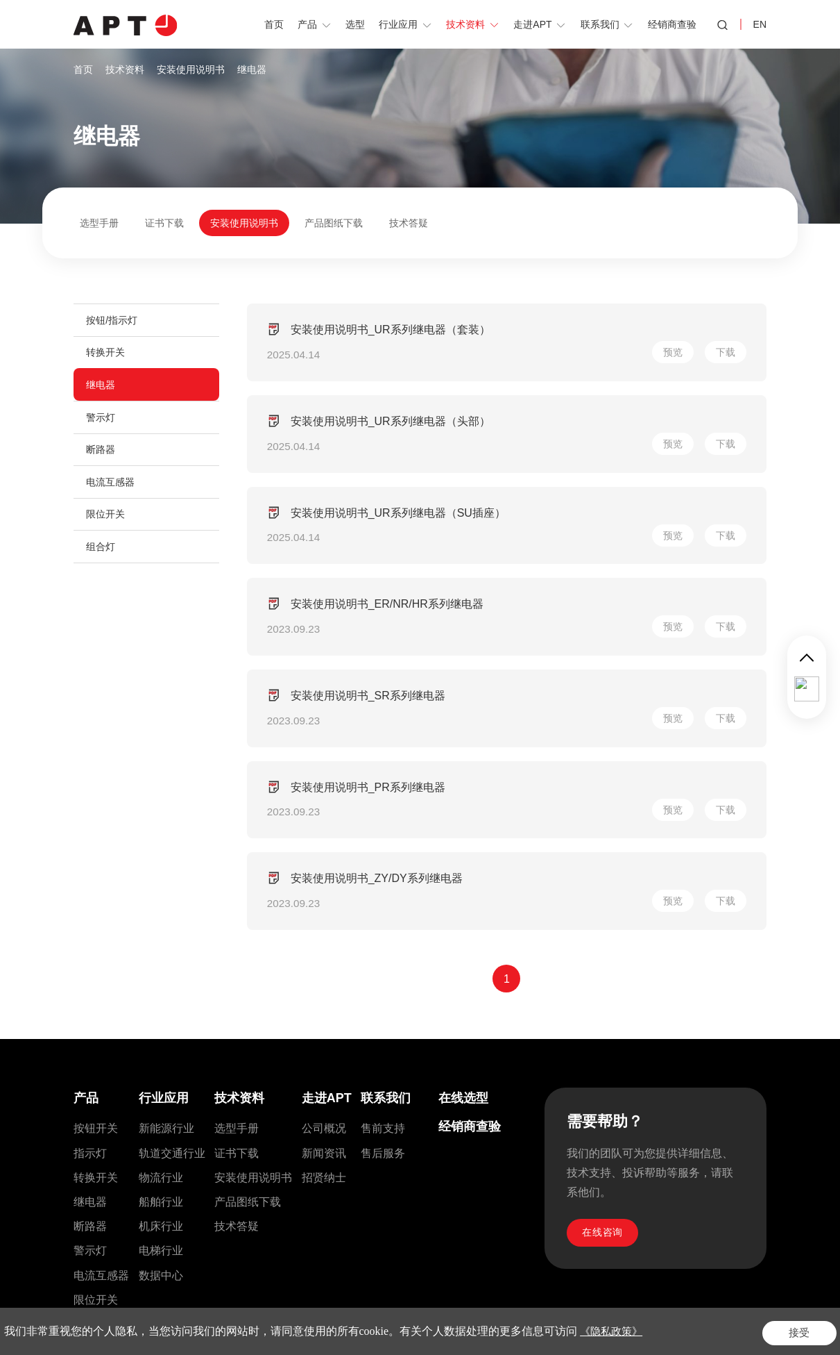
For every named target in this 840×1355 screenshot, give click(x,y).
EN (759, 24)
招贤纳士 (324, 1004)
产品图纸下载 (334, 222)
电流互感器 (111, 493)
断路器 (102, 458)
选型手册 (99, 222)
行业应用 (164, 925)
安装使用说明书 (191, 69)
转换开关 (106, 355)
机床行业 (161, 1053)
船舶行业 (161, 1029)
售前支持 (383, 955)
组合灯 (102, 561)
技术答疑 (408, 222)
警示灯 (102, 424)
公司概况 (324, 955)
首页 (83, 69)
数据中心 (161, 1102)
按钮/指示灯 (113, 320)
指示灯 (90, 980)
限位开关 (106, 527)
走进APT (327, 925)
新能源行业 (166, 955)
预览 (670, 329)
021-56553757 (164, 1214)
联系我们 (386, 925)
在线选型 (463, 925)
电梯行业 (161, 1077)
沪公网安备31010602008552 (472, 1325)
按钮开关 (96, 955)
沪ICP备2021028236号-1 (331, 1325)
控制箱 (90, 1151)
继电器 (251, 69)
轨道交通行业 (172, 980)
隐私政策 (691, 1325)
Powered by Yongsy (582, 1325)
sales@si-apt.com (387, 1214)
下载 (723, 329)
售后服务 (383, 980)
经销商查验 (469, 954)
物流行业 (161, 1004)
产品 (86, 925)
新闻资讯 (324, 980)
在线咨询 (605, 1061)
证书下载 (164, 222)
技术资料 (124, 69)
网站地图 (741, 1325)
